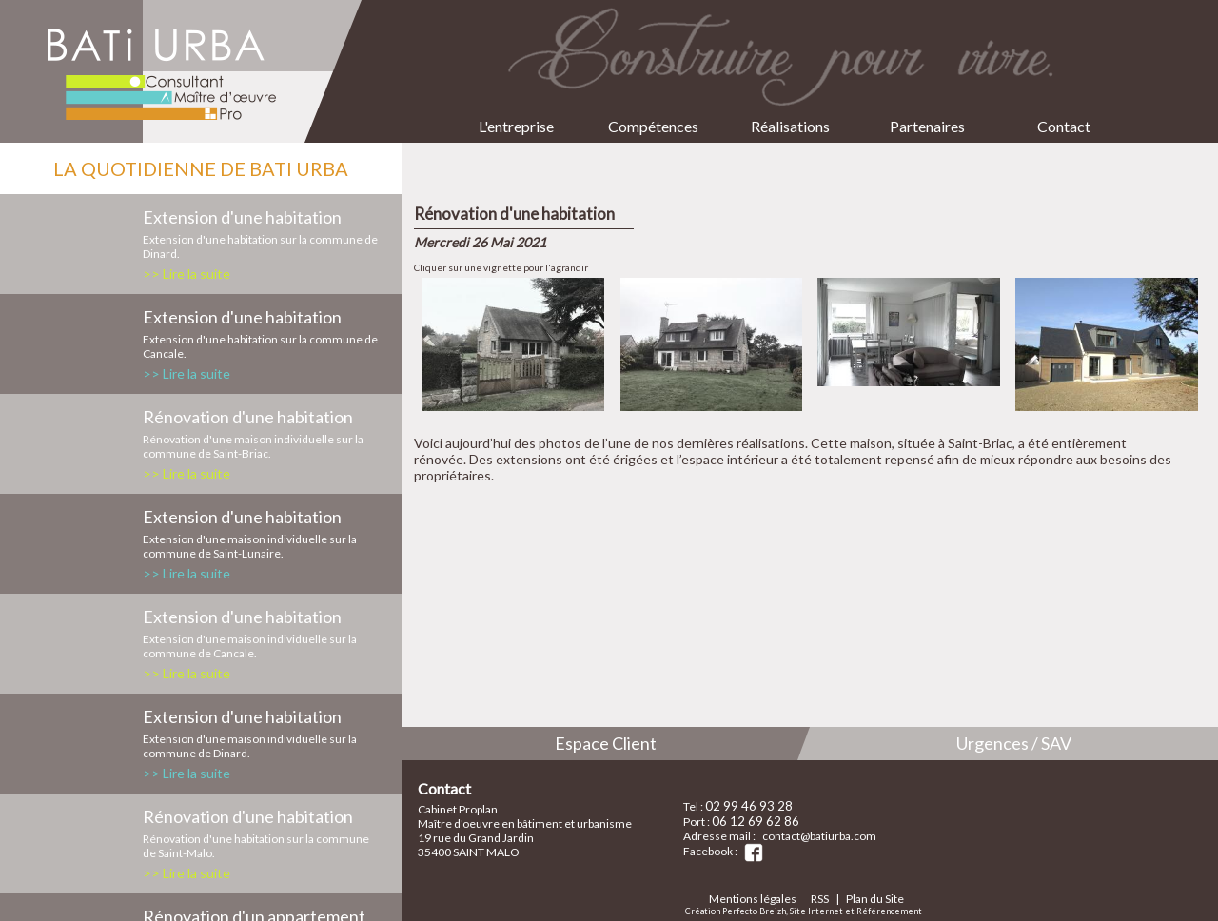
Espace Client (606, 743)
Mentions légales (752, 899)
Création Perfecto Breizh (735, 911)
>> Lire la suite (186, 273)
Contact (1063, 111)
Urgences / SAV (1013, 743)
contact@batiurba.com (819, 836)
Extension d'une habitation (242, 216)
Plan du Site (875, 899)
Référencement (889, 911)
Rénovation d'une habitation (248, 416)
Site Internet (816, 911)
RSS (820, 899)
